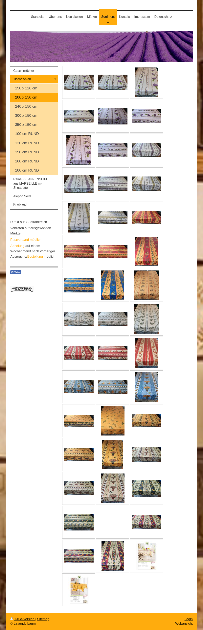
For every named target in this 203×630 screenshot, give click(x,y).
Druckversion (22, 619)
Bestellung (35, 256)
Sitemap (43, 619)
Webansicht (184, 623)
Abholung (17, 246)
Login (189, 619)
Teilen (15, 272)
